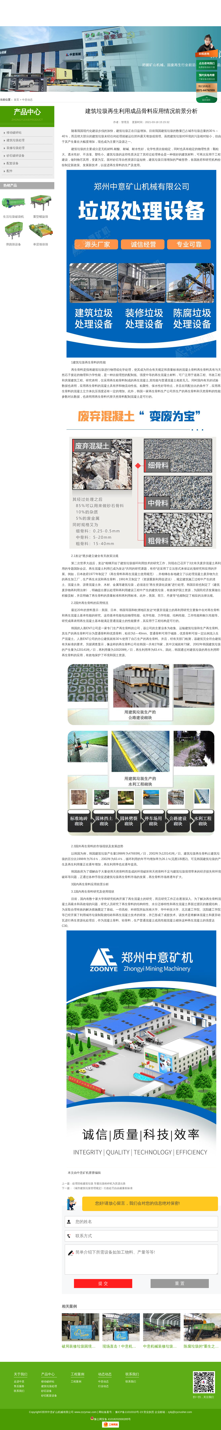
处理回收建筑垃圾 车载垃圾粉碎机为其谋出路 (98, 1183)
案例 (167, 16)
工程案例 (77, 1374)
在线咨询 (204, 53)
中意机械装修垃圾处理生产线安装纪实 (175, 1346)
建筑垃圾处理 (16, 140)
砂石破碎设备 (16, 155)
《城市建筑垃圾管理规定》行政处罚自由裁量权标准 (102, 1188)
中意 (103, 16)
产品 (124, 16)
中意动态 (27, 99)
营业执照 (148, 1412)
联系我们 (203, 3)
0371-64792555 (184, 3)
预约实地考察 (207, 75)
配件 (10, 171)
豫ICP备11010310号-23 (129, 1412)
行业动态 (103, 1386)
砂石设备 (46, 1390)
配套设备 (13, 163)
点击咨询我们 (207, 63)
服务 (188, 16)
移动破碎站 (14, 132)
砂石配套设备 (49, 1395)
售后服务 (19, 1386)
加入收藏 (216, 3)
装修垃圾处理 (16, 147)
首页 (82, 16)
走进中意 (19, 1381)
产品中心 (48, 1374)
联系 (209, 16)
